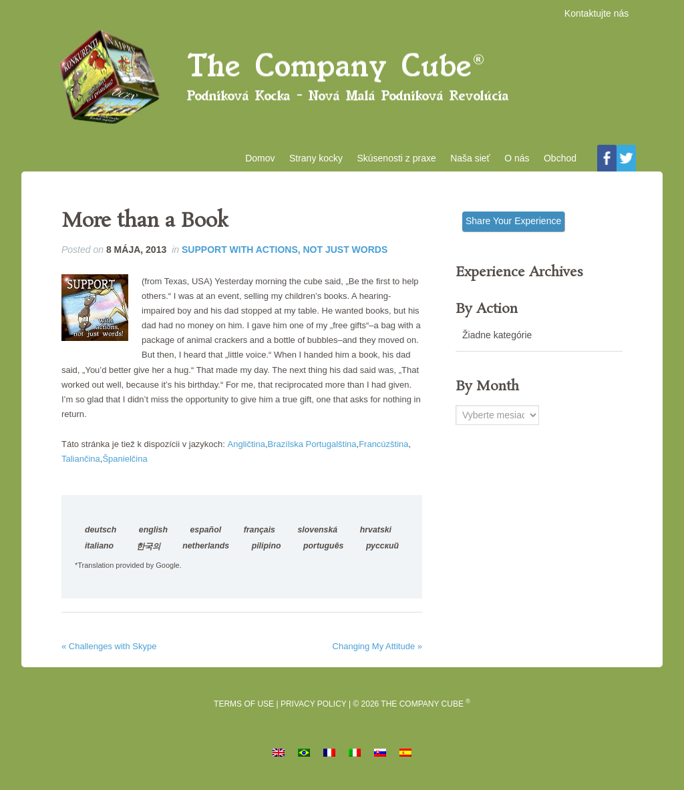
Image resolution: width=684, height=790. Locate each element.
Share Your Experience (513, 227)
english (153, 536)
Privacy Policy (314, 710)
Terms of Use (244, 710)
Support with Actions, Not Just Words (284, 256)
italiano (99, 552)
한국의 (148, 553)
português (323, 552)
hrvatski (375, 536)
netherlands (205, 552)
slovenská (318, 536)
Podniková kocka (342, 81)
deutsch (100, 536)
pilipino (266, 552)
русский (382, 552)
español (205, 536)
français (259, 536)
